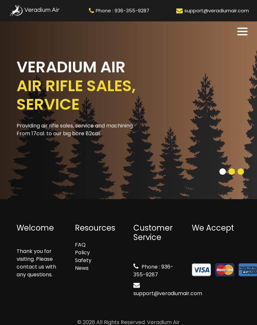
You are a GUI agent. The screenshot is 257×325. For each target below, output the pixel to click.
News (82, 268)
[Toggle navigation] (243, 31)
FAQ (80, 244)
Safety (83, 260)
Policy (82, 252)
